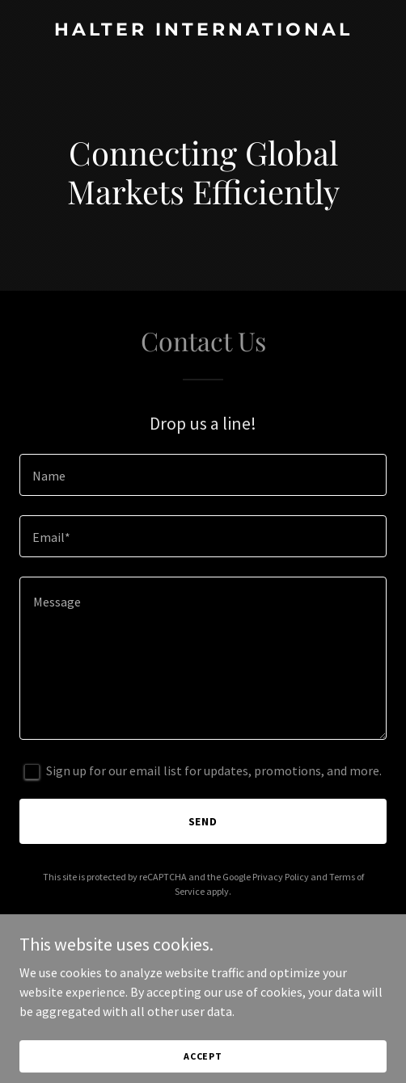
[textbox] (203, 475)
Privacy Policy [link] (280, 877)
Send (203, 821)
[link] (203, 31)
